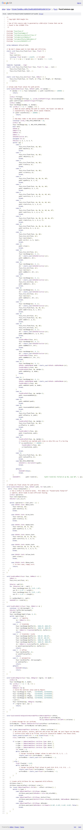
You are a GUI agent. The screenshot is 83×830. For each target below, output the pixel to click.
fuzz (55, 9)
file (41, 14)
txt (75, 827)
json (79, 827)
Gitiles (11, 827)
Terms (22, 827)
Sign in (79, 3)
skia (3, 9)
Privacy (17, 827)
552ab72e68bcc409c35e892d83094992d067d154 (31, 9)
